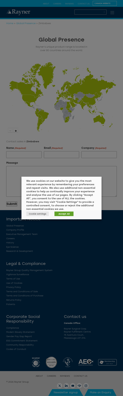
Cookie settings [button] (37, 214)
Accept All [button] (64, 214)
